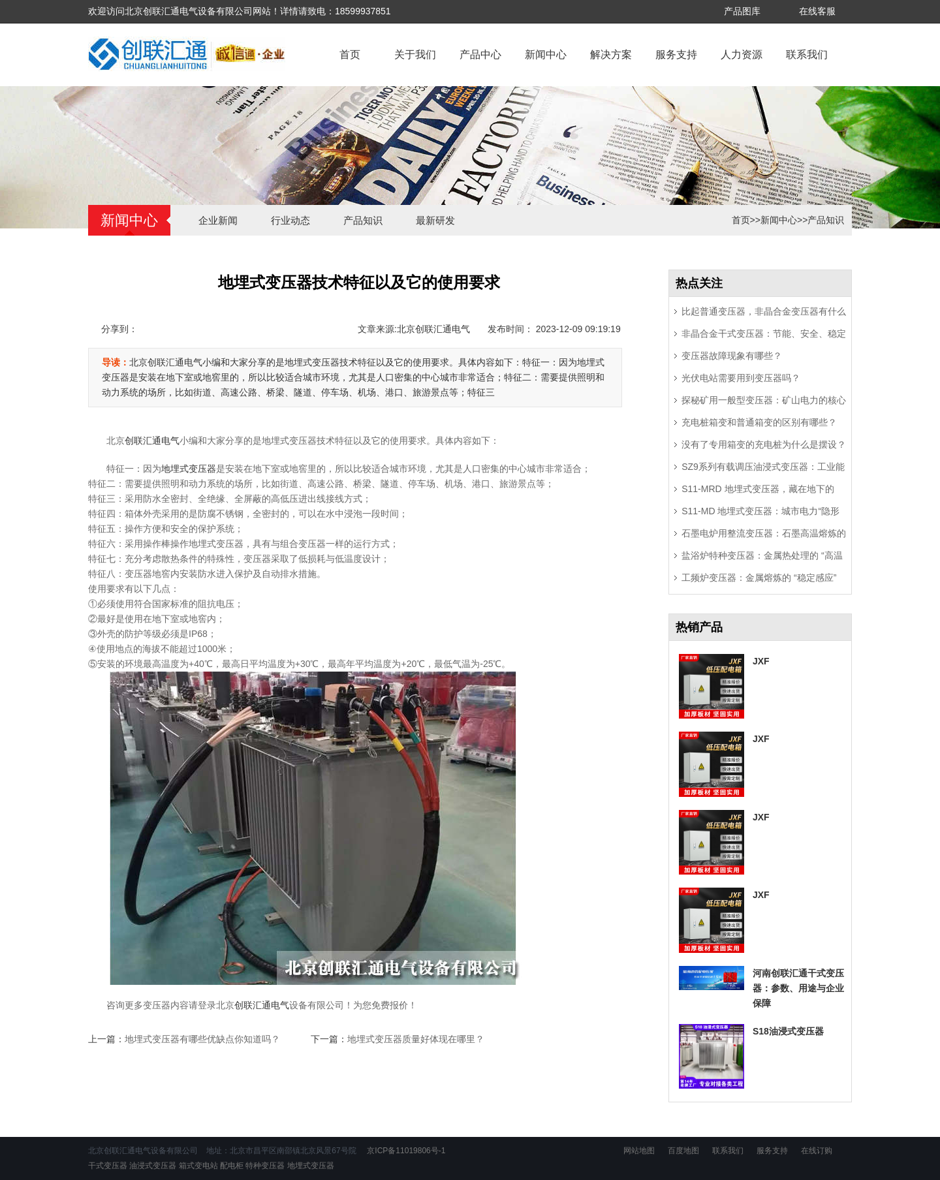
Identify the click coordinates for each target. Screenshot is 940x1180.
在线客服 (817, 11)
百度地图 (683, 1150)
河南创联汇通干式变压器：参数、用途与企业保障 (798, 988)
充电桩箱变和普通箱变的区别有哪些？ (759, 422)
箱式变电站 (198, 1165)
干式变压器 (107, 1165)
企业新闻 (218, 220)
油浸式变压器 (152, 1165)
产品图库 (742, 11)
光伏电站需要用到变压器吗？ (741, 378)
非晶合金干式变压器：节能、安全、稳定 (764, 333)
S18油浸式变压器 (788, 1031)
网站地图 (639, 1150)
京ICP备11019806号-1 (405, 1150)
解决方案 (611, 54)
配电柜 (231, 1165)
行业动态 (290, 220)
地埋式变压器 (188, 468)
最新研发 (435, 220)
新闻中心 (546, 54)
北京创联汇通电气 (433, 329)
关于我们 (415, 54)
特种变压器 (265, 1165)
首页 (349, 54)
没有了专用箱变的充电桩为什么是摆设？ (764, 444)
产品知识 (363, 220)
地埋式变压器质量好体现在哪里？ (415, 1039)
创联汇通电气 (152, 440)
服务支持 (676, 54)
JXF (761, 661)
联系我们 (807, 54)
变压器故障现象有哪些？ (732, 355)
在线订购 (816, 1150)
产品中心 (480, 54)
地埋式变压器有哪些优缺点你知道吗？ (202, 1039)
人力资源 (741, 54)
